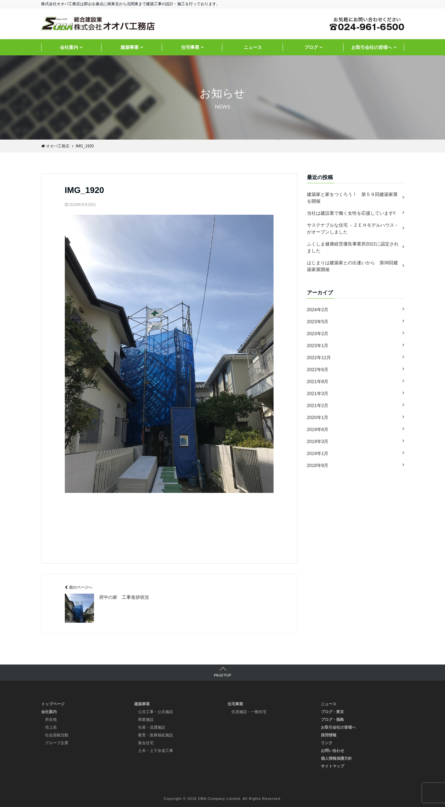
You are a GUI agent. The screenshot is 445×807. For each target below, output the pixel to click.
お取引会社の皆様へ (371, 47)
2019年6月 (318, 429)
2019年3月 (318, 441)
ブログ (311, 47)
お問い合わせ (332, 750)
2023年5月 (318, 321)
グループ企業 (56, 743)
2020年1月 (318, 417)
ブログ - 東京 (332, 712)
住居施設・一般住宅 (248, 712)
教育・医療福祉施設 (155, 735)
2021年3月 (318, 393)
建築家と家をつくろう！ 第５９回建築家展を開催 (352, 198)
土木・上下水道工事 (155, 750)
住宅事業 (190, 47)
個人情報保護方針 (336, 758)
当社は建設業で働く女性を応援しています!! (351, 213)
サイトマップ (332, 766)
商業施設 (146, 719)
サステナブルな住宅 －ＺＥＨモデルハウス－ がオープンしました (353, 228)
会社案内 (69, 47)
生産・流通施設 (151, 727)
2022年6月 (318, 369)
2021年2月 (318, 405)
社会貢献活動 (56, 735)
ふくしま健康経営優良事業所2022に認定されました (353, 247)
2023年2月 (318, 333)
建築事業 (130, 47)
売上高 (51, 727)
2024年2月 (318, 309)
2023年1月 (318, 345)
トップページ (52, 704)
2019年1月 (318, 453)
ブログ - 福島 (332, 719)
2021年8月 (318, 381)
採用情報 (328, 735)
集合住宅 (146, 743)
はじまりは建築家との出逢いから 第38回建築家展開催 (352, 266)
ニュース (253, 47)
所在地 (51, 719)
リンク (327, 743)
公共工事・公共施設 (155, 712)
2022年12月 (319, 357)
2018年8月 (318, 465)
